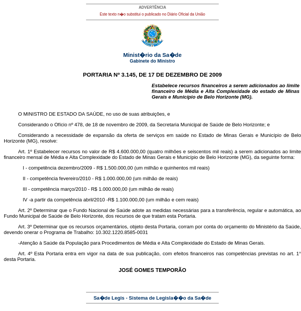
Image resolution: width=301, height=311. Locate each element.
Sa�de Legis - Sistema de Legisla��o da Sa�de (153, 298)
